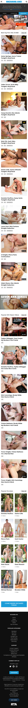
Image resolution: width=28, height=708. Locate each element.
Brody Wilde (17, 395)
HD (5, 60)
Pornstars (14, 13)
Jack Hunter (19, 539)
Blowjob (14, 634)
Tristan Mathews (7, 423)
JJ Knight (4, 255)
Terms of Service (7, 680)
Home (14, 617)
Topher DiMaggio (7, 338)
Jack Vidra (11, 141)
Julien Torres (5, 84)
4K (2, 60)
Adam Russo (5, 283)
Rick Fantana (14, 226)
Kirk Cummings (6, 395)
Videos (14, 619)
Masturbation (14, 639)
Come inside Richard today (14, 604)
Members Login (14, 663)
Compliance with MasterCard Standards (14, 655)
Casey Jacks (18, 198)
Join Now (23, 13)
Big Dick (14, 633)
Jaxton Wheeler (15, 170)
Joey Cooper (18, 338)
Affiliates (14, 656)
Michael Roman (6, 590)
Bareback (9, 60)
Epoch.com (14, 653)
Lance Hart (5, 226)
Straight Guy (14, 636)
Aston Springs (6, 56)
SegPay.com (14, 651)
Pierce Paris (12, 255)
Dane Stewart (19, 564)
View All (24, 33)
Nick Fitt (4, 141)
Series (4, 13)
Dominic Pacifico (7, 198)
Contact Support (14, 648)
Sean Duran (5, 564)
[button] (1, 2)
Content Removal (14, 650)
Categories (14, 621)
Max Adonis (16, 113)
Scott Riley (14, 84)
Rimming (14, 641)
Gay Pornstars (14, 624)
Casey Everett (6, 113)
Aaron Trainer (16, 56)
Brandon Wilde (20, 590)
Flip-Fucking (14, 638)
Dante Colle (5, 170)
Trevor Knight (6, 452)
